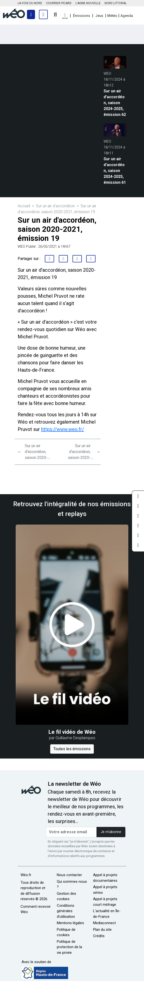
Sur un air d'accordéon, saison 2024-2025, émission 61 (115, 171)
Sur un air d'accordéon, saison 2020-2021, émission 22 (77, 457)
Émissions (81, 16)
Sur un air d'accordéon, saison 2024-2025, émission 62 (115, 103)
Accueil (24, 206)
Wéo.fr (26, 875)
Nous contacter (69, 875)
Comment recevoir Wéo (36, 909)
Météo (112, 16)
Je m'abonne (111, 832)
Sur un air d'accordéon (55, 206)
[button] (65, 16)
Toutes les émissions (72, 749)
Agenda (126, 16)
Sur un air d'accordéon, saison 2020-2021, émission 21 (38, 457)
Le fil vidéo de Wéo (72, 732)
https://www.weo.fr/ (62, 429)
